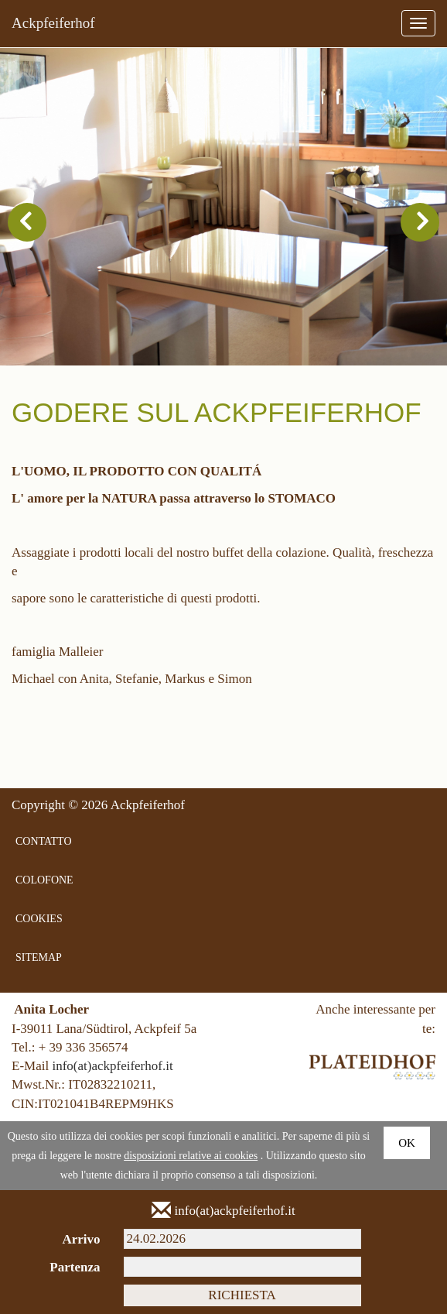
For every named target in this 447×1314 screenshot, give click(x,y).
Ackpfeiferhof (53, 23)
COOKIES (39, 919)
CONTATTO (43, 841)
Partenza (74, 1267)
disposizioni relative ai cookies (191, 1155)
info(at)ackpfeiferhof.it (112, 1065)
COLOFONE (44, 880)
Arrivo (81, 1239)
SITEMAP (38, 957)
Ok (406, 1143)
